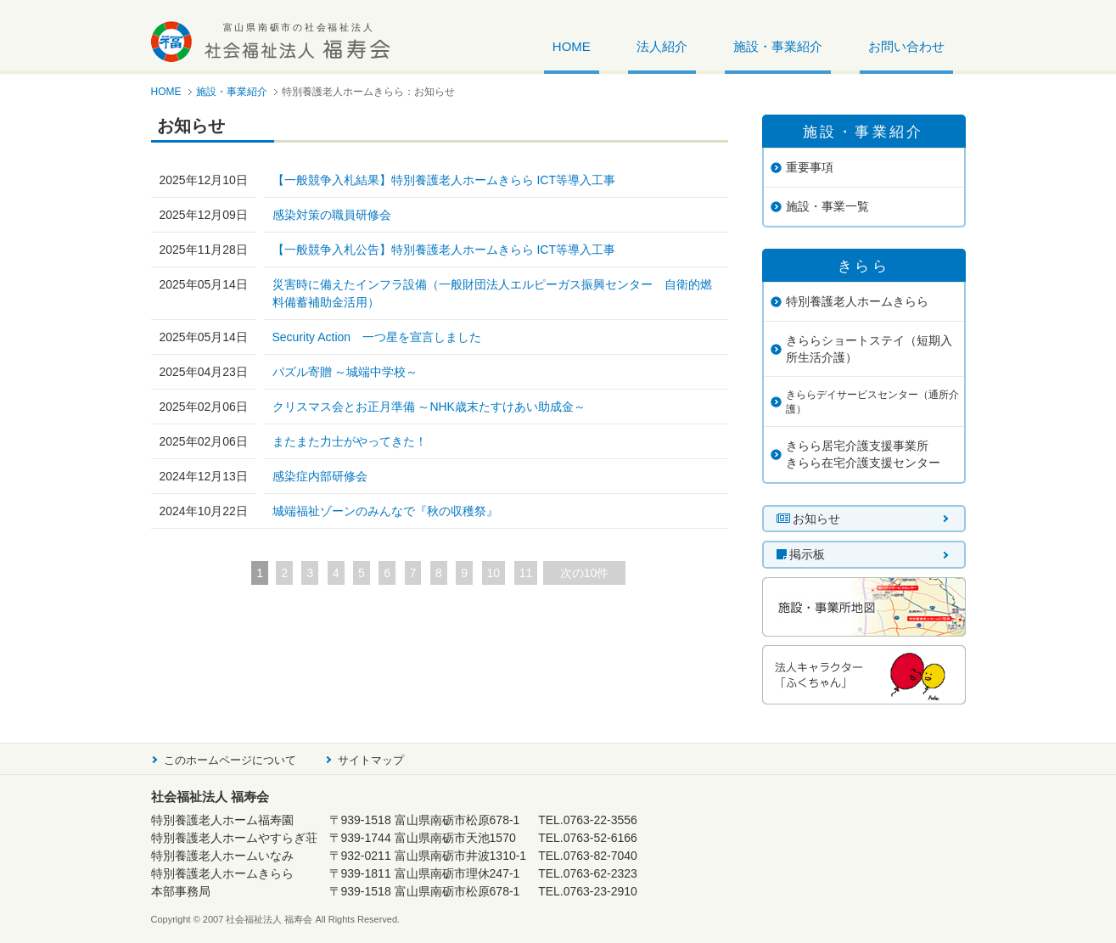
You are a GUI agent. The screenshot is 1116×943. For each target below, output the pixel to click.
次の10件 (584, 573)
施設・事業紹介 (777, 46)
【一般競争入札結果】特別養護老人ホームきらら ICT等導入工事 (443, 180)
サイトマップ (371, 760)
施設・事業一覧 (827, 206)
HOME (571, 46)
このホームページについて (230, 760)
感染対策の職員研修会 (331, 215)
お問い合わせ (906, 46)
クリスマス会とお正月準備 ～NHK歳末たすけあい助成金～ (429, 406)
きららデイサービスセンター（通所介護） (872, 402)
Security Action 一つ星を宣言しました (377, 337)
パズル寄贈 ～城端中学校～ (345, 372)
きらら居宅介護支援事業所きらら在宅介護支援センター (863, 454)
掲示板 (801, 554)
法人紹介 (662, 46)
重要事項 (809, 167)
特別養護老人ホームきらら (857, 301)
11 (526, 573)
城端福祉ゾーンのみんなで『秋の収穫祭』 (385, 511)
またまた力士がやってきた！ (349, 441)
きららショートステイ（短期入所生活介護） (869, 349)
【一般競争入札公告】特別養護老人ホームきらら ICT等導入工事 (443, 249)
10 (494, 573)
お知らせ (809, 518)
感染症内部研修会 (319, 476)
